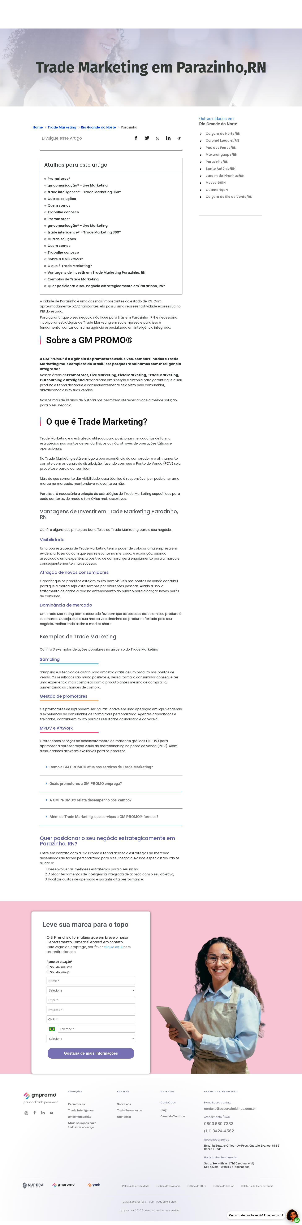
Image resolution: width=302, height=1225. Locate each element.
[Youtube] (51, 1113)
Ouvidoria (185, 18)
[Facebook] (34, 1113)
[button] (111, 767)
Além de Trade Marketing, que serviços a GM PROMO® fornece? (103, 816)
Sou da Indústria (59, 967)
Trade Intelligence (81, 1110)
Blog (163, 1110)
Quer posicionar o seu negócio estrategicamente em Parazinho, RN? (106, 286)
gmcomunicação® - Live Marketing (78, 185)
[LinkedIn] (43, 1113)
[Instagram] (26, 1113)
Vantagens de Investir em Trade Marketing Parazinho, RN (96, 272)
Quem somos (59, 205)
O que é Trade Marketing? (70, 265)
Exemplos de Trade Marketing (73, 279)
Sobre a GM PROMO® (65, 259)
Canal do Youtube (172, 1116)
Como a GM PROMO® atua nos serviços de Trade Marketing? (101, 767)
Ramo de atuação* (60, 962)
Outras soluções (62, 198)
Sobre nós (124, 1104)
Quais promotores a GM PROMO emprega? (85, 783)
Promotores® (59, 178)
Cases (120, 18)
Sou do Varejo (58, 972)
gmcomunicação (79, 1117)
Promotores (76, 1104)
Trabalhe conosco (206, 18)
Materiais (139, 18)
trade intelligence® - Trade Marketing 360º (84, 192)
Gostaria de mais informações (91, 1053)
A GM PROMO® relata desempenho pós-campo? (90, 800)
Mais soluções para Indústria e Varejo (82, 1125)
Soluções (87, 18)
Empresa (163, 18)
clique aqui (113, 947)
